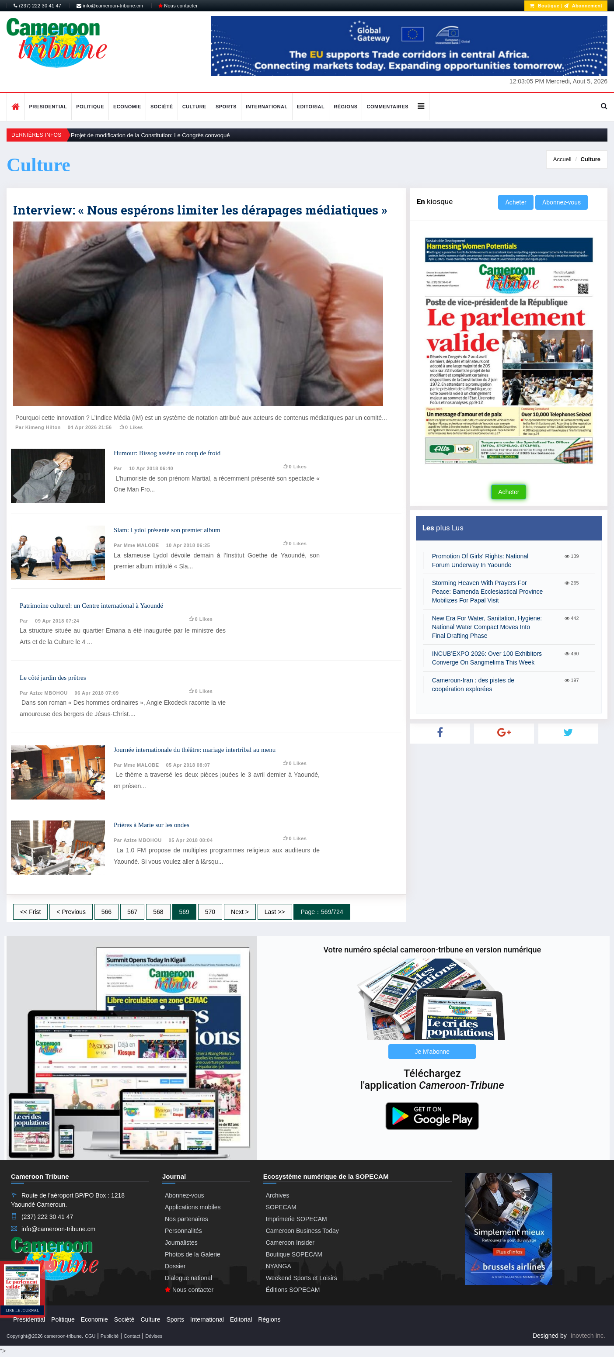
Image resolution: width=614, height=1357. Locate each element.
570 (210, 911)
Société (161, 106)
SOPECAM (281, 1207)
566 (106, 911)
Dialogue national (188, 1277)
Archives (278, 1195)
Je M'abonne (432, 1051)
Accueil (562, 159)
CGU (90, 1336)
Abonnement (583, 5)
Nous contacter (178, 5)
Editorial (311, 106)
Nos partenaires (186, 1218)
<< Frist (30, 911)
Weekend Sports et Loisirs (301, 1277)
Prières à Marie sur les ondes (151, 824)
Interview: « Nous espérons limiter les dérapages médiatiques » (200, 210)
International (267, 106)
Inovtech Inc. (588, 1335)
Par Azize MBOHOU (44, 693)
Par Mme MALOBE (136, 545)
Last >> (275, 911)
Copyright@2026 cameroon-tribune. (45, 1336)
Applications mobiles (193, 1207)
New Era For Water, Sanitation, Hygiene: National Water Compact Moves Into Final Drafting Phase (487, 627)
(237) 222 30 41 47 (37, 5)
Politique (90, 106)
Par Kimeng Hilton (38, 427)
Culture (194, 106)
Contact (132, 1336)
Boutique (544, 5)
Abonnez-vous (561, 202)
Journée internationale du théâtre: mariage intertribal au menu (195, 749)
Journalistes (181, 1242)
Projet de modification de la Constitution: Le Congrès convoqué (150, 135)
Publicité (110, 1336)
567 (132, 911)
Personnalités (183, 1230)
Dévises (153, 1336)
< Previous (71, 911)
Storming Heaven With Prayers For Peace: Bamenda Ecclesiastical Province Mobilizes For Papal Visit (487, 591)
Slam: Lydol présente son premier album (167, 529)
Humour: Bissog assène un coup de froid (167, 453)
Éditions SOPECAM (293, 1289)
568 (158, 911)
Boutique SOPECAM (294, 1254)
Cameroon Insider (290, 1242)
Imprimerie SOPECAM (296, 1218)
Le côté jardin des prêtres (53, 677)
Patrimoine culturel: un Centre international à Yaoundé (91, 605)
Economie (127, 106)
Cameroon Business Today (302, 1230)
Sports (226, 106)
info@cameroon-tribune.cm (110, 5)
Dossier (175, 1266)
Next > (240, 911)
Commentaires (387, 106)
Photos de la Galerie (192, 1254)
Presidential (48, 106)
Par (118, 468)
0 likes (131, 427)
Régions (345, 106)
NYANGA (278, 1266)
